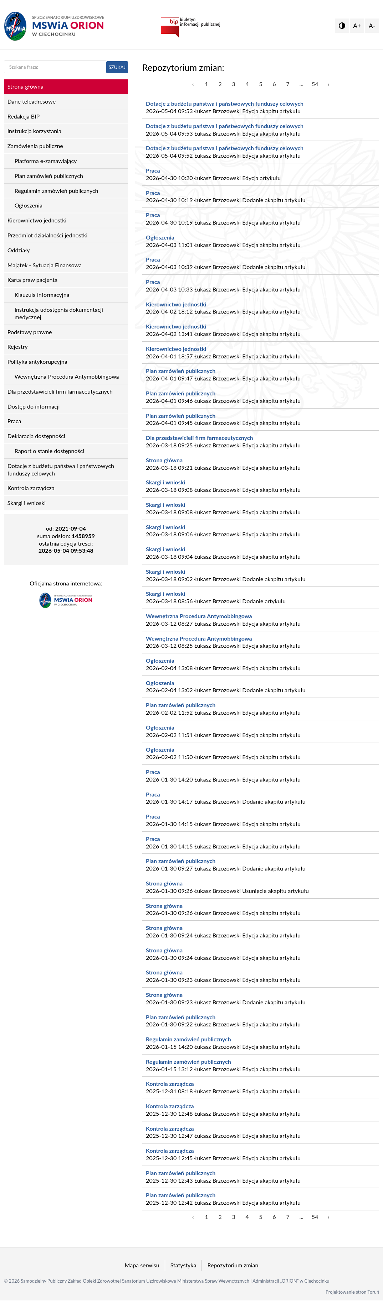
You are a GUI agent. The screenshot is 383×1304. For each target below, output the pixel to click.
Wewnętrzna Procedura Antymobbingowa (199, 615)
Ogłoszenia (160, 237)
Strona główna (164, 460)
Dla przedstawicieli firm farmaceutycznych (199, 437)
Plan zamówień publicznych (180, 370)
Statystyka (183, 1265)
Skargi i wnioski (165, 482)
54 (315, 83)
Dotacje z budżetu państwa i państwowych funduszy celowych (224, 103)
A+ (357, 26)
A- (372, 26)
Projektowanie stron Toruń (352, 1292)
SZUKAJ (117, 67)
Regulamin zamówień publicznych (188, 1039)
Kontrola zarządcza (170, 1083)
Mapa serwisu (142, 1265)
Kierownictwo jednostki (176, 304)
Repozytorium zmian (232, 1265)
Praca (153, 170)
